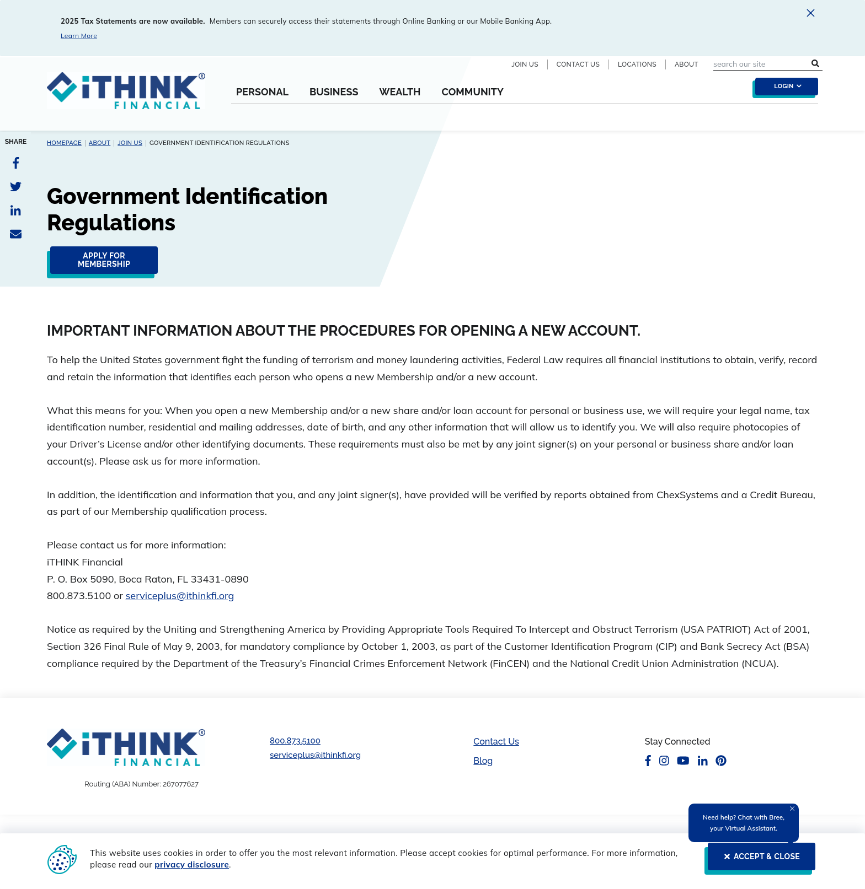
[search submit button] (815, 64)
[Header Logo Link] (126, 97)
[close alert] (811, 14)
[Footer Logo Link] (126, 747)
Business (334, 92)
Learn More (79, 35)
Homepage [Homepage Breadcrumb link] (64, 143)
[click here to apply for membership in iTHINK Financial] (100, 264)
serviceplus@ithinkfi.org (179, 595)
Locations (637, 64)
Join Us (524, 64)
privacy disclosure (191, 864)
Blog (483, 761)
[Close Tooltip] (792, 808)
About (686, 64)
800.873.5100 (295, 741)
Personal (262, 92)
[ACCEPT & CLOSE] (758, 861)
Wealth (399, 92)
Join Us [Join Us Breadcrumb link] (130, 143)
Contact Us (578, 64)
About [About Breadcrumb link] (100, 143)
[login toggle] (783, 89)
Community (472, 92)
